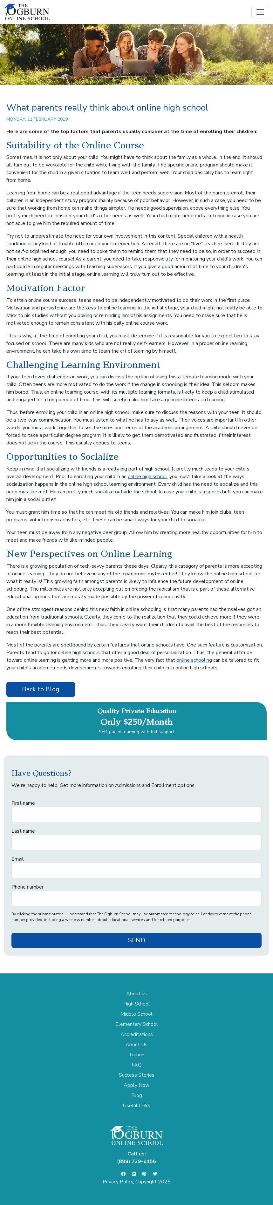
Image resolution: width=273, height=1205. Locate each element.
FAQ (137, 1064)
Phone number (27, 886)
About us (136, 993)
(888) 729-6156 (136, 1161)
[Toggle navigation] (260, 12)
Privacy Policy (118, 1181)
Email (17, 859)
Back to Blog (40, 689)
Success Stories (136, 1075)
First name (23, 803)
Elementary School (136, 1024)
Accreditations (136, 1034)
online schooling (194, 660)
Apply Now (136, 1085)
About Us (136, 1044)
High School (136, 1003)
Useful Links (136, 1105)
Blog (136, 1095)
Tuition (136, 1054)
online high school (147, 476)
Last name (23, 831)
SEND (136, 940)
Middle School (136, 1014)
